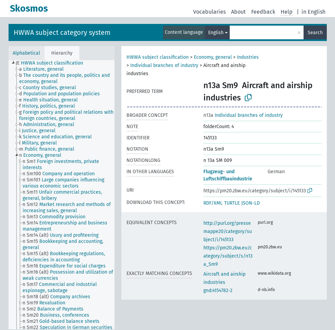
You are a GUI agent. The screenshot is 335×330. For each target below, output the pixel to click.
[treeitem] (52, 63)
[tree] (62, 194)
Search (315, 33)
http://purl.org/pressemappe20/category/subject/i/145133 (227, 231)
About (238, 12)
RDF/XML (213, 203)
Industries (248, 57)
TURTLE (232, 203)
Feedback (263, 12)
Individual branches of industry (164, 65)
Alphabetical (26, 53)
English (216, 33)
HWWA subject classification (157, 57)
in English (313, 12)
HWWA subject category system (62, 32)
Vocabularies (209, 12)
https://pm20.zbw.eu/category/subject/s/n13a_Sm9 (228, 256)
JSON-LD (250, 203)
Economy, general (213, 57)
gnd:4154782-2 (217, 290)
